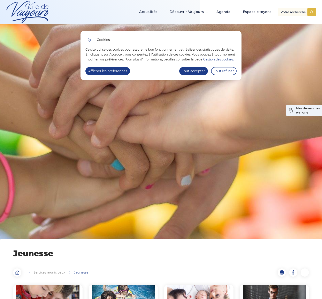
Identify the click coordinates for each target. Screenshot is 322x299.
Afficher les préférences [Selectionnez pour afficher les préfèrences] (107, 71)
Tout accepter (193, 71)
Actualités (148, 12)
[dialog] (161, 55)
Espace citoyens (257, 12)
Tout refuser (224, 71)
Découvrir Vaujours (187, 12)
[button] (282, 272)
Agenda (223, 12)
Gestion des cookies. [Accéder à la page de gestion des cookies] (218, 59)
